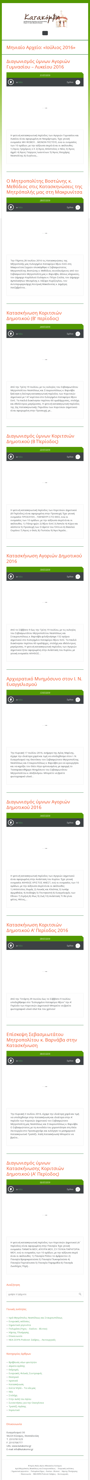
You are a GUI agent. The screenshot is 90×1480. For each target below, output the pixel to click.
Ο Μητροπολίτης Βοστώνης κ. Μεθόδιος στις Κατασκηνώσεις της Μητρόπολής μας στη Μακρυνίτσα (44, 186)
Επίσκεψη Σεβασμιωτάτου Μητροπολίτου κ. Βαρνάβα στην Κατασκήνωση (41, 1039)
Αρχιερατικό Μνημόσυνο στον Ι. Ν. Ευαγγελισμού (44, 681)
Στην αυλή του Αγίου (20, 1398)
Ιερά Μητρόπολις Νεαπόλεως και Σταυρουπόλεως (35, 1317)
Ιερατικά (13, 1380)
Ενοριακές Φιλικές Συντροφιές (25, 1373)
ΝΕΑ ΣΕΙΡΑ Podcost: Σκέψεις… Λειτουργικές (32, 1339)
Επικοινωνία (15, 1336)
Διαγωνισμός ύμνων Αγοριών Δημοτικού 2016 (38, 804)
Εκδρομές (14, 1369)
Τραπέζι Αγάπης (17, 1406)
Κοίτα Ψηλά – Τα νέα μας (22, 1387)
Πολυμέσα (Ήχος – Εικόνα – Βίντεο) (28, 1328)
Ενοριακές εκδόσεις (19, 1321)
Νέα (20, 82)
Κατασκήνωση (16, 1384)
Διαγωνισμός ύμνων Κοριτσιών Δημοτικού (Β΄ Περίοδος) (40, 438)
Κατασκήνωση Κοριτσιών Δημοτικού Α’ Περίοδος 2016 (37, 927)
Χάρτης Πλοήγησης (19, 1332)
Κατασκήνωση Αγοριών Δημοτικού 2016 (44, 558)
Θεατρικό (14, 1376)
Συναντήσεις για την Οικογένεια (26, 1402)
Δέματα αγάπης (17, 1365)
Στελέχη (13, 1395)
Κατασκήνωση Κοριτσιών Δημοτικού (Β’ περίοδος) (34, 315)
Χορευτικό (14, 1410)
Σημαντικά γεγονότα (20, 1324)
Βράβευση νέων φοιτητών (23, 1362)
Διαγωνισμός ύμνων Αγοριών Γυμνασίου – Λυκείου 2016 (38, 64)
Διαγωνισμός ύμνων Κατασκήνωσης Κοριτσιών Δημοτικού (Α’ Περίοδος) (35, 1168)
